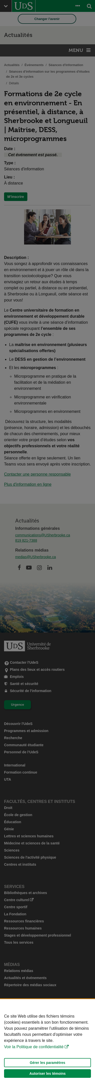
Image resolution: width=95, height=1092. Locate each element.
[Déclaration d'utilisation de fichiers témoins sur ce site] (47, 1045)
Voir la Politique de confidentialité (34, 1047)
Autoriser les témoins (47, 1073)
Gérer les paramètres (47, 1063)
